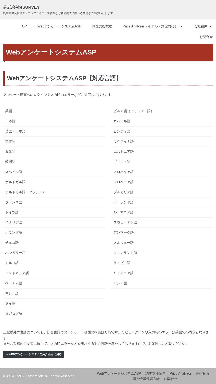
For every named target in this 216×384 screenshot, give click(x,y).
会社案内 (202, 373)
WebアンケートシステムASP (59, 26)
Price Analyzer (180, 373)
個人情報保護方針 (146, 379)
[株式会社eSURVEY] (58, 10)
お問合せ (206, 37)
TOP (23, 26)
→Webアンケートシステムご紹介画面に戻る (34, 354)
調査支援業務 (102, 26)
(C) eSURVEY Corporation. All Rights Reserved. (39, 376)
